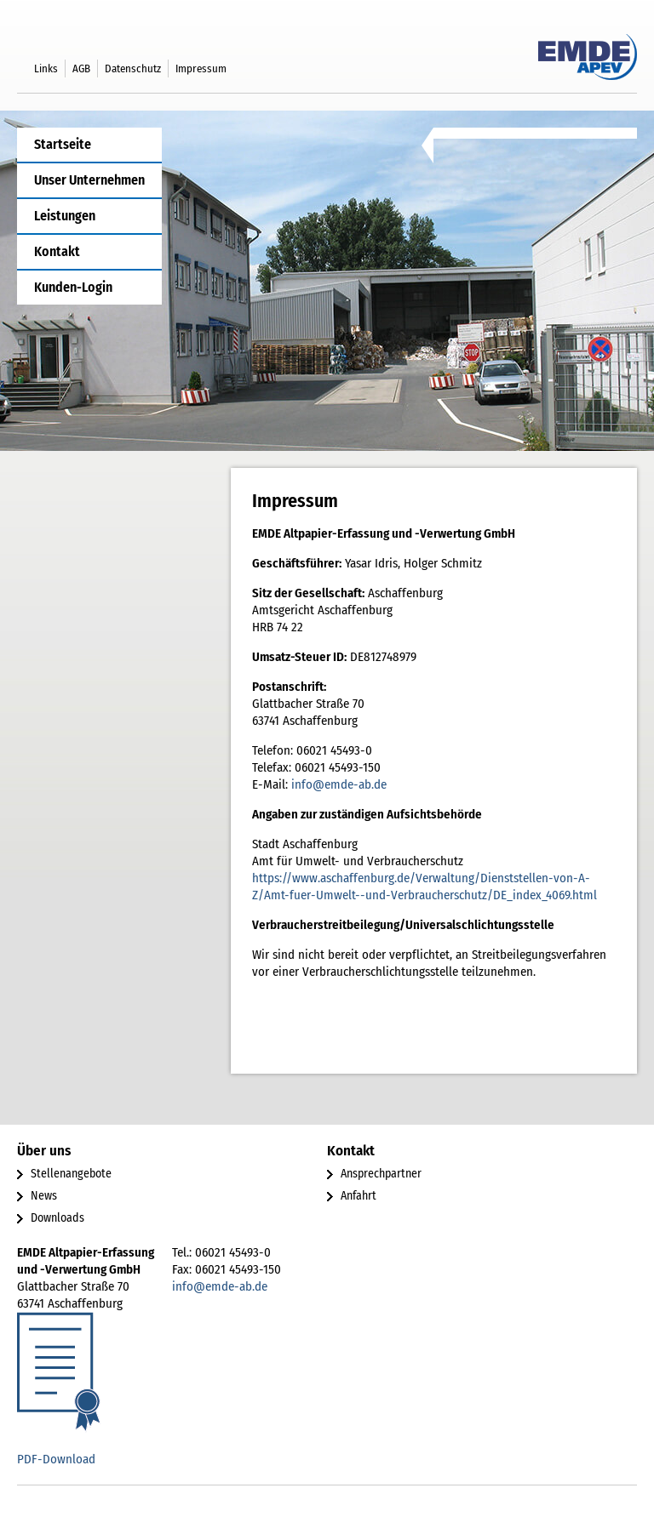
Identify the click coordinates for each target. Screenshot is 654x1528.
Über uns (44, 1151)
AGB (81, 68)
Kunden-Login (73, 287)
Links (46, 68)
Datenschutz (133, 68)
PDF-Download (56, 1459)
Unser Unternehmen (89, 180)
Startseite (62, 144)
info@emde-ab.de (339, 784)
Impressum (201, 68)
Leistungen (64, 216)
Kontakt (57, 251)
